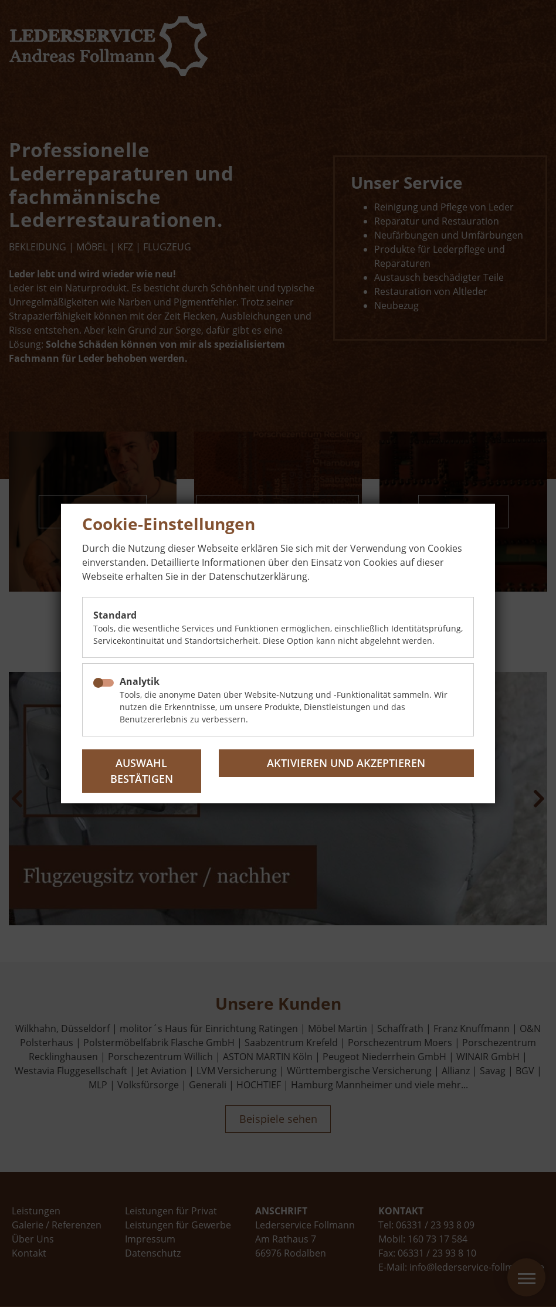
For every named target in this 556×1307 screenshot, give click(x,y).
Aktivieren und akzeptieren (346, 763)
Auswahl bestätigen (141, 771)
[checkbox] (103, 683)
